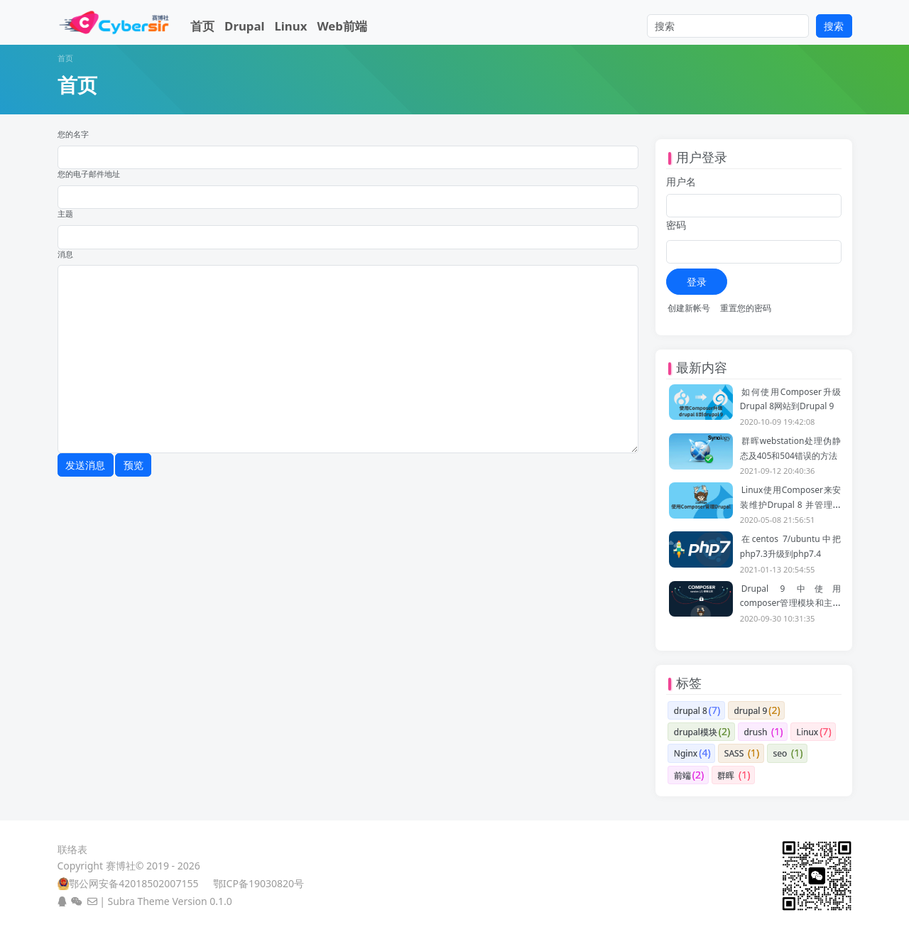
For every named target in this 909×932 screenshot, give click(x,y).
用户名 (681, 181)
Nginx (685, 753)
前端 (682, 775)
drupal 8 (690, 711)
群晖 (725, 775)
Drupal (244, 26)
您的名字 (73, 134)
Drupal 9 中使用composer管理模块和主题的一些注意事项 (791, 603)
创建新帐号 (689, 308)
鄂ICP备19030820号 (258, 883)
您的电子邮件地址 (89, 174)
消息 (65, 254)
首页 (202, 26)
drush (755, 732)
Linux (290, 26)
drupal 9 (750, 711)
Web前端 (342, 26)
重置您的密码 (745, 308)
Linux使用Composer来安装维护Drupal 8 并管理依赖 (791, 504)
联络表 (72, 849)
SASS (734, 753)
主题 (65, 214)
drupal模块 (695, 732)
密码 (676, 225)
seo (780, 753)
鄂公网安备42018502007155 (133, 883)
